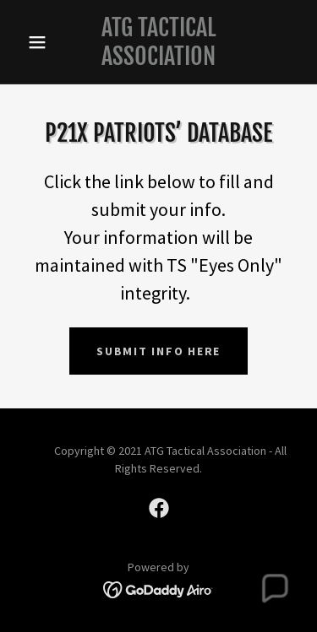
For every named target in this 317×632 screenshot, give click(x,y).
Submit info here (158, 351)
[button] (41, 42)
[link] (158, 42)
